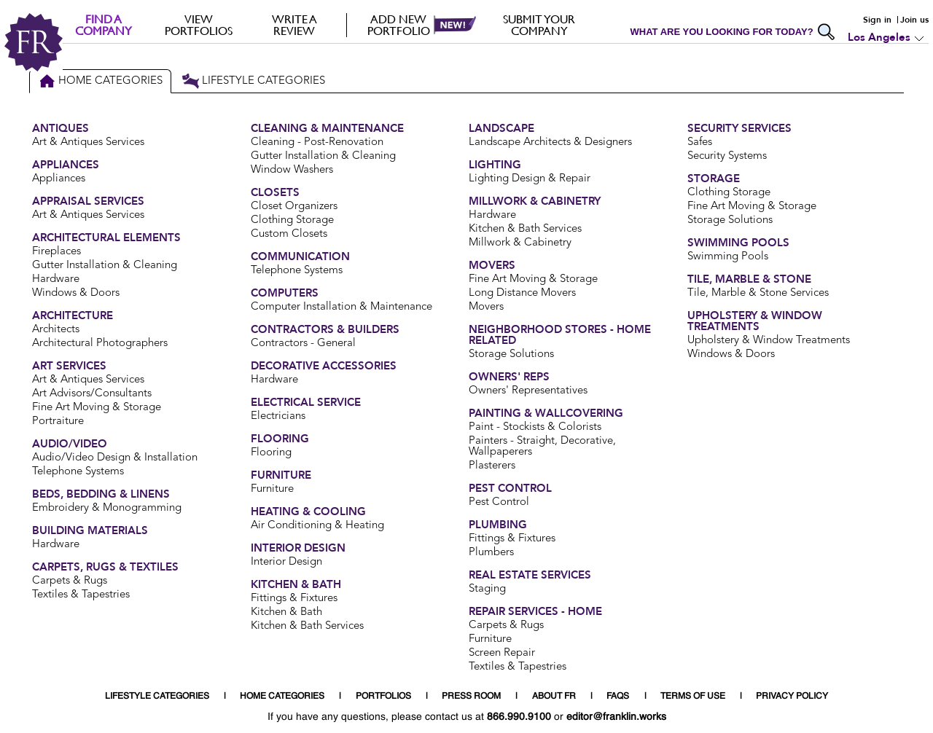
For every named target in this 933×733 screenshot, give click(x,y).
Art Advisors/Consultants (92, 393)
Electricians (278, 416)
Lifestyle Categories (253, 81)
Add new (398, 24)
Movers (486, 307)
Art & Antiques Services (88, 142)
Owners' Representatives (528, 390)
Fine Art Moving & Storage (96, 407)
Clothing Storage (292, 220)
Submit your (539, 24)
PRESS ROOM (471, 696)
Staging (487, 589)
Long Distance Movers (522, 293)
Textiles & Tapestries (81, 594)
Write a (294, 24)
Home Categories (100, 81)
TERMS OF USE (692, 696)
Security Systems (727, 156)
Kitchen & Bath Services (307, 626)
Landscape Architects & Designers (550, 142)
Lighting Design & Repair (529, 178)
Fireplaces (56, 251)
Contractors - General (303, 343)
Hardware (55, 279)
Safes (699, 142)
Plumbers (491, 552)
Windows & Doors (76, 293)
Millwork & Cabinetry (520, 243)
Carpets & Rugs (69, 581)
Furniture (272, 489)
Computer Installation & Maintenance (341, 307)
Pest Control (499, 502)
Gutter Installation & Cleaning (104, 265)
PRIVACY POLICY (792, 696)
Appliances (58, 178)
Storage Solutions (511, 354)
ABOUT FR (554, 696)
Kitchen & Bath (286, 612)
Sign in (877, 20)
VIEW (198, 24)
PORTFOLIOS (383, 696)
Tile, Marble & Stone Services (758, 293)
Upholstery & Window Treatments (768, 340)
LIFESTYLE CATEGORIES (157, 696)
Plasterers (492, 465)
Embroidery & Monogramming (106, 508)
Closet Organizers (294, 206)
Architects (55, 329)
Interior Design (286, 562)
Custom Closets (289, 234)
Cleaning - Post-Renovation (317, 142)
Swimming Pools (727, 256)
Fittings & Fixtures (294, 598)
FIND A (103, 24)
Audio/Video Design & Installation (115, 457)
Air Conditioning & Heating (317, 525)
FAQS (617, 696)
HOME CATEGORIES (282, 696)
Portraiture (58, 421)
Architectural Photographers (100, 343)
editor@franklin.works (616, 717)
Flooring (271, 452)
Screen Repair (502, 653)
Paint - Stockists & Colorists (535, 427)
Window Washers (292, 170)
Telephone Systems (78, 471)
